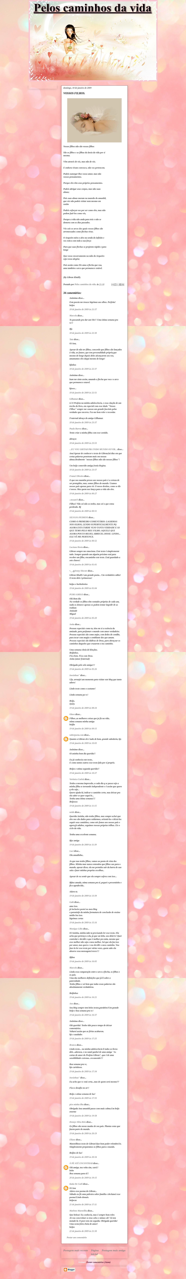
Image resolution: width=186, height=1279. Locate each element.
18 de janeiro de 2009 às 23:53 (83, 443)
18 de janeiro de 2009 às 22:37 (83, 369)
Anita (72, 624)
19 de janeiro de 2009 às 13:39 (83, 896)
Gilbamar (74, 399)
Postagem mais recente (75, 1250)
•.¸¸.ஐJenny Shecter (78, 571)
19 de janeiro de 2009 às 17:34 (83, 1071)
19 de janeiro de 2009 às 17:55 (83, 1098)
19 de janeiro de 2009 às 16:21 (83, 997)
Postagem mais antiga (113, 1250)
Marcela (73, 315)
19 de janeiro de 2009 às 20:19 (83, 1133)
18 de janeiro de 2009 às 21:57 (83, 309)
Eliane (73, 1139)
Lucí (72, 851)
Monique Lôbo (76, 929)
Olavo (72, 714)
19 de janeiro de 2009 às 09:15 (83, 728)
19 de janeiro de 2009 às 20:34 (83, 1157)
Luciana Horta (76, 547)
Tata (71, 339)
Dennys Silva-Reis (78, 1122)
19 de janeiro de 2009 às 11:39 (83, 844)
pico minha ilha (77, 1104)
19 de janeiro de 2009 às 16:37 (83, 1015)
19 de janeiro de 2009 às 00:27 (83, 493)
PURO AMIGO (76, 594)
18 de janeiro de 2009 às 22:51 (83, 393)
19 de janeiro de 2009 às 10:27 (83, 773)
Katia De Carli (76, 1184)
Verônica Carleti (77, 779)
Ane (71, 1003)
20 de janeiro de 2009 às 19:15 (83, 1178)
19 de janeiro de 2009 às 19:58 (83, 1116)
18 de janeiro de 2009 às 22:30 (83, 333)
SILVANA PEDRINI (79, 517)
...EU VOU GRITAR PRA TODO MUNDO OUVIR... (93, 449)
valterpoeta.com (77, 735)
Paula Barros (76, 429)
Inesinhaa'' (75, 675)
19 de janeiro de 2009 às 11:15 (83, 806)
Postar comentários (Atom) (98, 1262)
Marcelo (73, 968)
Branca (73, 1045)
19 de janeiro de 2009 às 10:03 (83, 743)
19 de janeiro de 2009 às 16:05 (83, 961)
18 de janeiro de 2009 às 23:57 (83, 470)
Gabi (72, 902)
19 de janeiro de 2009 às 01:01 (83, 564)
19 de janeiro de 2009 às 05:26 (83, 669)
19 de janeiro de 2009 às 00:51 (83, 511)
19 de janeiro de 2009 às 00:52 (83, 541)
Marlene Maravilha (78, 1211)
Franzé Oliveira (77, 476)
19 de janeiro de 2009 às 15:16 (83, 922)
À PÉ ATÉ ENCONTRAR (81, 1163)
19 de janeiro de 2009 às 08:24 (83, 708)
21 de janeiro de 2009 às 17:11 (83, 1204)
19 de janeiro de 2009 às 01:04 (83, 588)
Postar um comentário (77, 1237)
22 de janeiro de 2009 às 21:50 (83, 1231)
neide (72, 812)
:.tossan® (74, 500)
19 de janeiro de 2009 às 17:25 (83, 1038)
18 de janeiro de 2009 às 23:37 (83, 422)
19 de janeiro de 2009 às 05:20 (83, 618)
